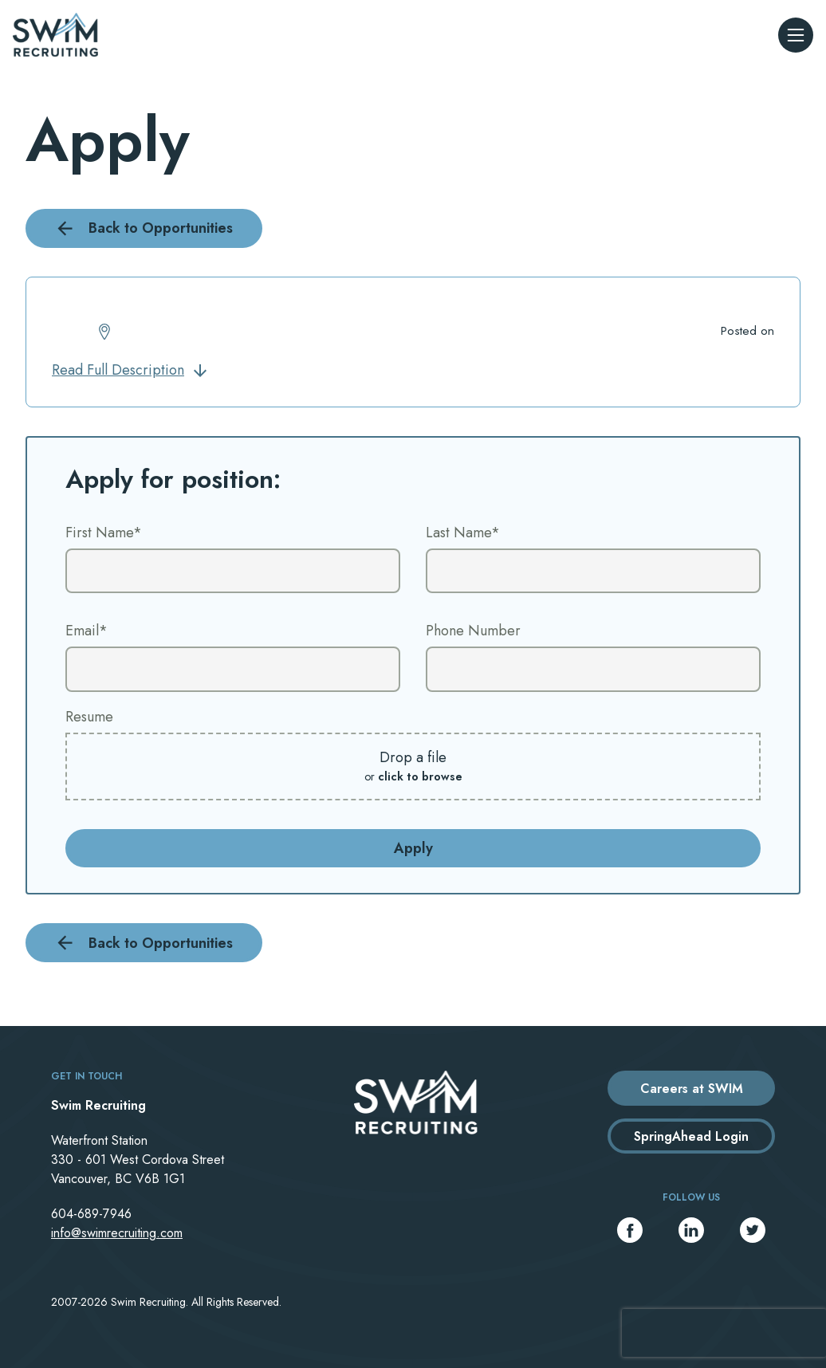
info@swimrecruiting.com (117, 1233)
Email (86, 630)
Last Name (463, 532)
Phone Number (473, 630)
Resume (89, 716)
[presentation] (724, 1333)
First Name (103, 532)
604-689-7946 (91, 1214)
